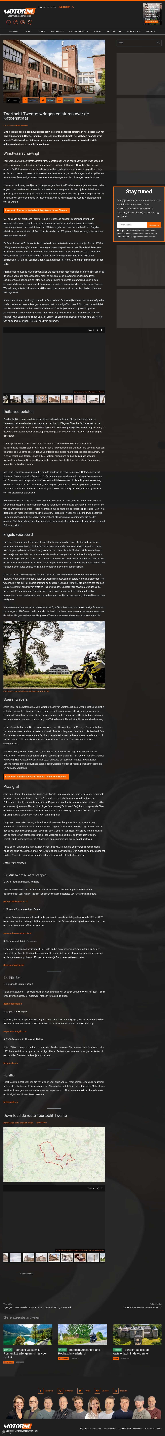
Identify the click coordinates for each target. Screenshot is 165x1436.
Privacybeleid (110, 1428)
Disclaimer (138, 1428)
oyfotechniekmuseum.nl (15, 901)
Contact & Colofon (153, 1428)
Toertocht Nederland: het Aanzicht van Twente (42, 210)
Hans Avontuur (22, 125)
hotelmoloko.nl (10, 1102)
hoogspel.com (10, 1063)
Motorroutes (8, 1362)
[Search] (158, 43)
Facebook (49, 1391)
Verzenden (154, 225)
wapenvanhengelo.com (15, 1031)
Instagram (69, 1391)
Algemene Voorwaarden (90, 1428)
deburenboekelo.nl (12, 1004)
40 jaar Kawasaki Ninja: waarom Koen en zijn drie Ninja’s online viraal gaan (152, 12)
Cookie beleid (125, 1428)
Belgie (115, 1358)
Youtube (105, 1391)
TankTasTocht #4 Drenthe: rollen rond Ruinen (41, 776)
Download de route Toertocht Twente (18, 1123)
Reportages (152, 22)
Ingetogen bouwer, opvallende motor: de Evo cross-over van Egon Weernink (37, 1307)
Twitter (87, 1391)
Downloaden (41, 1123)
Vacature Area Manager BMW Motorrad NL (142, 1307)
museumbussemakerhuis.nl (17, 933)
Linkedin (123, 1391)
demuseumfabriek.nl (13, 965)
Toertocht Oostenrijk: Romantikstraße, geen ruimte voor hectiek (25, 1353)
